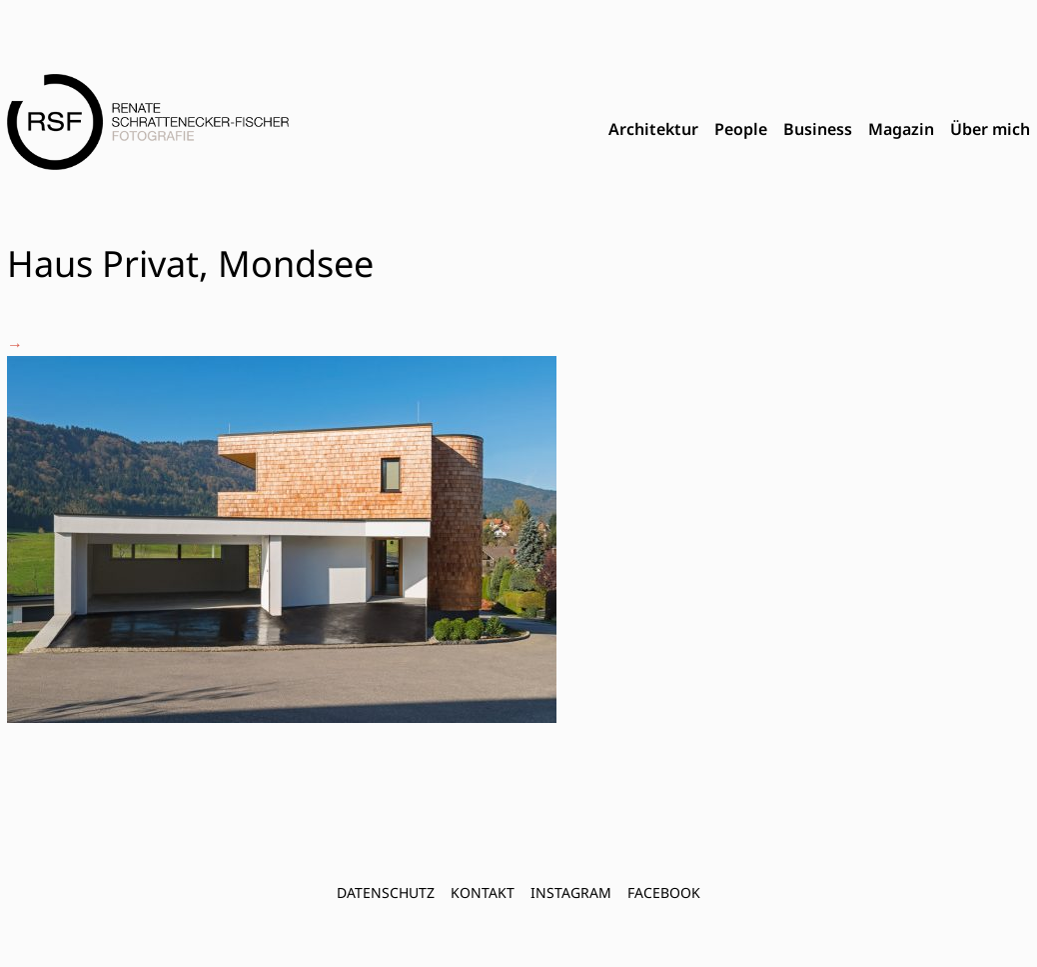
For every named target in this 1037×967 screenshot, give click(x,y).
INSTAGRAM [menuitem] (570, 892)
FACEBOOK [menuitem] (663, 892)
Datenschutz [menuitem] (386, 892)
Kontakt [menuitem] (483, 892)
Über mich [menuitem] (990, 129)
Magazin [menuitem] (901, 129)
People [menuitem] (740, 129)
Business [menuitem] (817, 129)
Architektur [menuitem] (653, 129)
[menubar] (819, 130)
